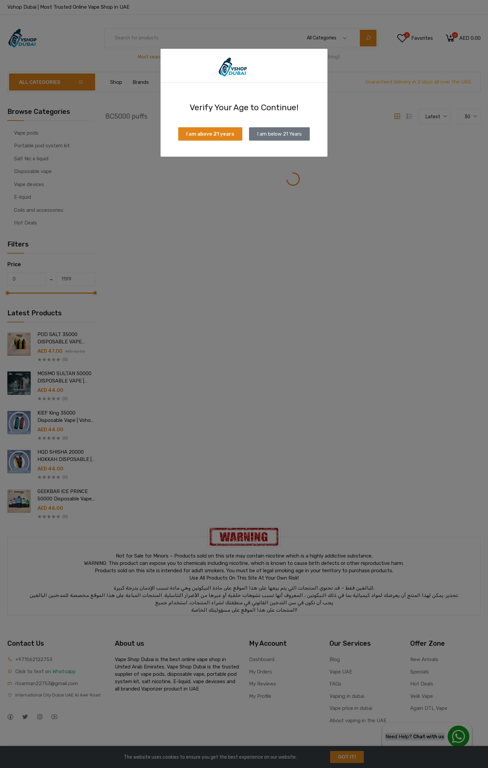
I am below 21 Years (279, 134)
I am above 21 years (210, 134)
